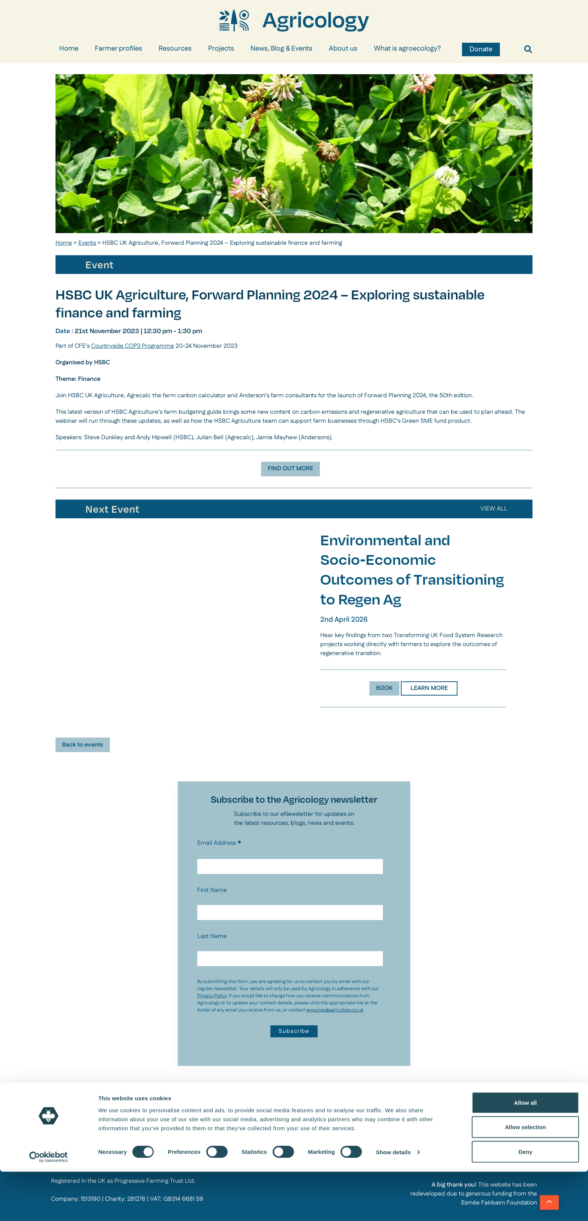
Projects (221, 49)
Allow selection (525, 1176)
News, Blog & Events (281, 49)
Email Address (219, 843)
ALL (497, 508)
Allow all (525, 1152)
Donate (481, 49)
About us (343, 49)
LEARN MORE (429, 688)
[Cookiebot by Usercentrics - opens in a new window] (48, 1206)
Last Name (212, 936)
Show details (393, 1202)
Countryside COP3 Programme (132, 346)
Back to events (82, 745)
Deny (525, 1201)
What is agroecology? (407, 49)
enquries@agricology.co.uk (334, 1010)
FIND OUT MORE (290, 468)
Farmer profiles (118, 49)
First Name (212, 890)
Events (87, 243)
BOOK (384, 688)
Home (68, 49)
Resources (175, 49)
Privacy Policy (211, 995)
